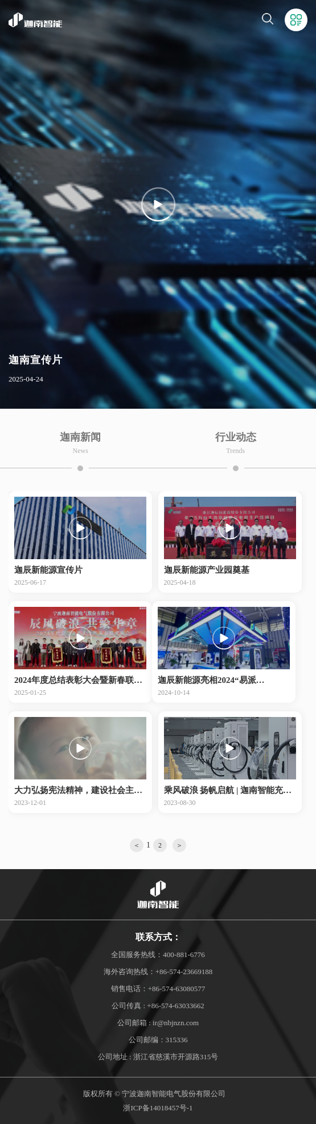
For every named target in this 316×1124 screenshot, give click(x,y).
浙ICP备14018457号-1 (157, 1108)
